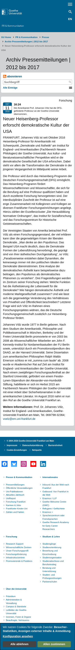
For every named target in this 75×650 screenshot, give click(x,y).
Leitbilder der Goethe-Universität (16, 612)
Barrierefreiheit (55, 445)
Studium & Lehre (51, 536)
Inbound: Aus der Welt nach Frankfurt (55, 486)
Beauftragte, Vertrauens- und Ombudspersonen (18, 622)
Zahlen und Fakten (15, 512)
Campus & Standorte (16, 606)
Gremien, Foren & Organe (18, 617)
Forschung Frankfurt (15, 502)
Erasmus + (47, 512)
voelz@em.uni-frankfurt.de (19, 418)
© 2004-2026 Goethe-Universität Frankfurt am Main (30, 441)
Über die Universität (16, 589)
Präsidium (11, 596)
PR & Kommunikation (13, 25)
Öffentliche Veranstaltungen (19, 488)
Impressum (12, 445)
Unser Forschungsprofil (17, 551)
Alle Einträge (10, 87)
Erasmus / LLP (49, 498)
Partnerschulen (49, 581)
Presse (45, 37)
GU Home (6, 37)
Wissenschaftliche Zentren (18, 547)
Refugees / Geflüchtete (53, 508)
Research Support (14, 544)
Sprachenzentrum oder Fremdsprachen (53, 517)
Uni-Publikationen (14, 491)
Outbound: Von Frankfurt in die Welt (55, 493)
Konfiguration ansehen (18, 636)
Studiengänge (49, 544)
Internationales (50, 477)
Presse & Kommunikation (19, 477)
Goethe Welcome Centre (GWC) (54, 503)
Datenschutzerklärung (32, 445)
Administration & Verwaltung (14, 601)
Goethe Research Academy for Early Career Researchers (55, 525)
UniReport (11, 498)
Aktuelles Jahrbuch (15, 495)
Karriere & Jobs (13, 505)
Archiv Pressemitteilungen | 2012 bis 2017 (26, 41)
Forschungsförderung (16, 554)
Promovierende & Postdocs (19, 561)
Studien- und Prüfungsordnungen (52, 576)
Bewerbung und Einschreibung (50, 552)
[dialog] (37, 636)
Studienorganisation (52, 557)
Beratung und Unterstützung (49, 570)
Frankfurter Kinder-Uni (16, 508)
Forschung (11, 536)
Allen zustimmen (54, 644)
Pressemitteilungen (15, 484)
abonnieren (12, 76)
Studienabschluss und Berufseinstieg (53, 563)
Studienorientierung (51, 547)
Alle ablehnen (19, 644)
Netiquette (37, 450)
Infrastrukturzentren (15, 557)
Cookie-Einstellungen (17, 450)
